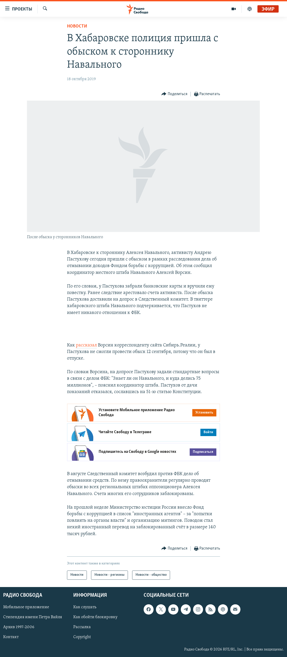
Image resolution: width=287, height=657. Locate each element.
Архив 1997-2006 (18, 627)
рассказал (86, 345)
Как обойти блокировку (95, 617)
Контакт (11, 637)
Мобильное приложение (26, 607)
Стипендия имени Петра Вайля (32, 617)
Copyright (82, 637)
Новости (77, 26)
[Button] (174, 94)
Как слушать (84, 607)
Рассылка (82, 627)
